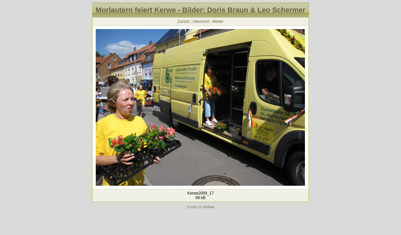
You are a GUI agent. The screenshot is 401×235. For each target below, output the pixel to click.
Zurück (183, 21)
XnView (208, 207)
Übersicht (200, 21)
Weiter (218, 21)
